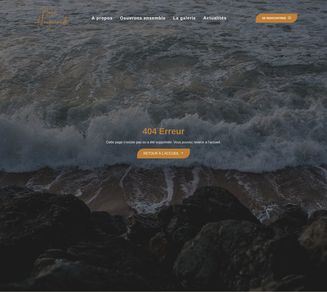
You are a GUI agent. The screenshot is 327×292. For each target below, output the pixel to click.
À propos (102, 18)
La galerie (184, 18)
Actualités (215, 18)
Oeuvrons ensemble (143, 18)
